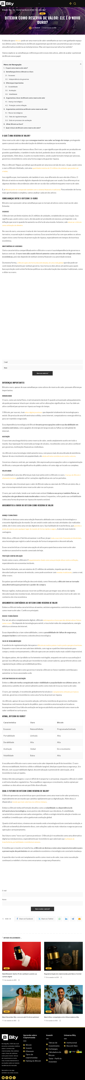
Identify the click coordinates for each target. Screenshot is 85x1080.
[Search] (74, 4)
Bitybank (37, 550)
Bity (42, 536)
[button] (39, 3)
